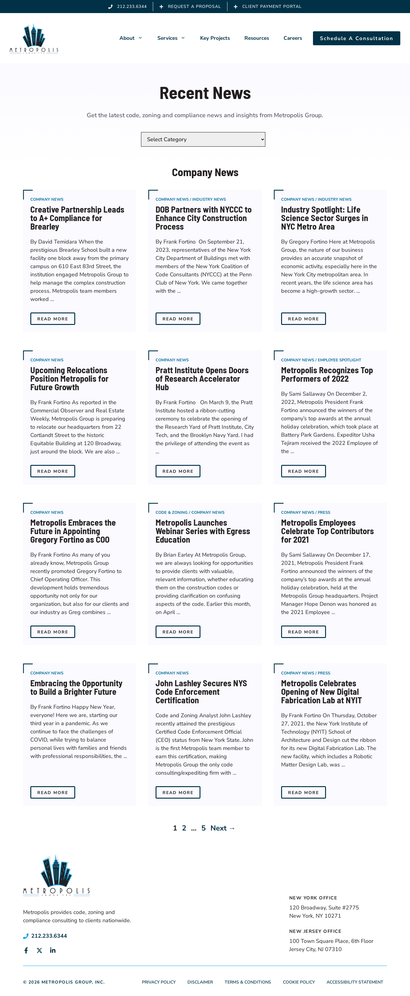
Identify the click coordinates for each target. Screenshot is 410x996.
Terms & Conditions (248, 982)
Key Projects (215, 38)
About (134, 38)
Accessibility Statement (355, 982)
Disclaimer (200, 982)
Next (223, 828)
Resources (256, 38)
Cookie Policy (299, 982)
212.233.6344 (49, 936)
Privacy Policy (159, 982)
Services (175, 38)
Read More (52, 319)
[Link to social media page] (26, 950)
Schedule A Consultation (356, 38)
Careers (293, 38)
